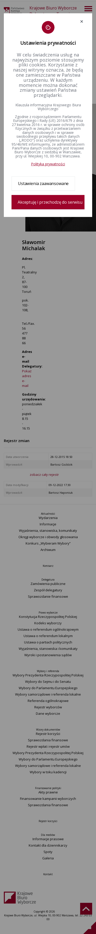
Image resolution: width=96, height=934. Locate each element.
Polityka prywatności (48, 164)
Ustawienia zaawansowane (43, 183)
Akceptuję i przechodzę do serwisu (50, 202)
